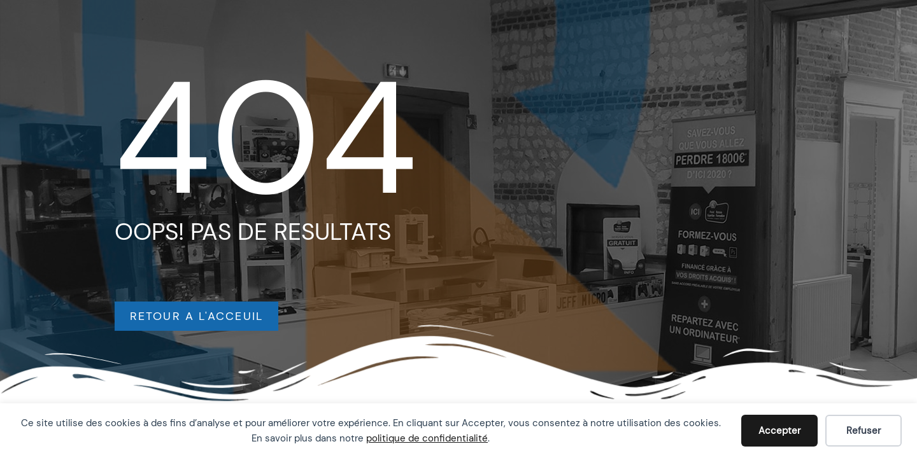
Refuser (863, 430)
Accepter (779, 430)
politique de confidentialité (427, 438)
